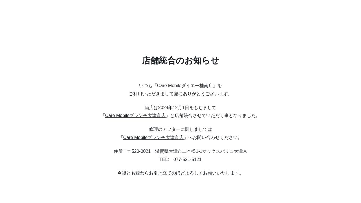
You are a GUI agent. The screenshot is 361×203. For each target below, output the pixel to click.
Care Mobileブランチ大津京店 (135, 115)
